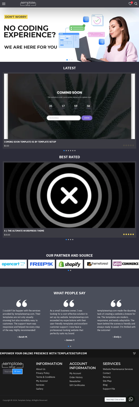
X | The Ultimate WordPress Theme (24, 230)
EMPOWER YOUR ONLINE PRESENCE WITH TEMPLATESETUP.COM (43, 353)
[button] (64, 150)
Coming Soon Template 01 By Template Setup (30, 141)
